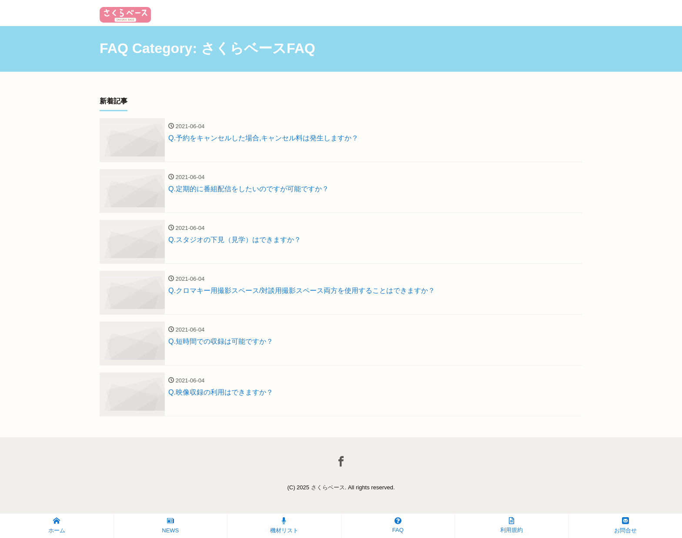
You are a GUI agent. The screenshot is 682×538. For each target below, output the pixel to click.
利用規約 (511, 525)
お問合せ (625, 525)
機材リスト (284, 525)
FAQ (398, 525)
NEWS (170, 525)
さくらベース (328, 487)
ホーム (56, 525)
